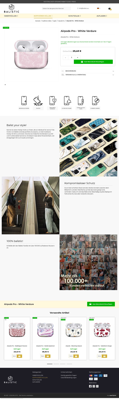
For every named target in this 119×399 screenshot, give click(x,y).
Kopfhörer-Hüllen (42, 16)
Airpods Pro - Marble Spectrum (45, 346)
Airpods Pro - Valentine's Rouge (102, 346)
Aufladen (101, 16)
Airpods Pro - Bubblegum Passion (17, 346)
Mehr (14, 356)
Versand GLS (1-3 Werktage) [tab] (88, 71)
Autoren (110, 395)
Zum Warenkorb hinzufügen (96, 57)
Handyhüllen (10, 16)
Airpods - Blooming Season (73, 346)
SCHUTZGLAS (73, 16)
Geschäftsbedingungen (69, 377)
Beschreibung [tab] (88, 67)
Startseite (36, 21)
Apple (55, 21)
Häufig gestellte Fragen (69, 375)
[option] (4, 86)
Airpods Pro (62, 21)
